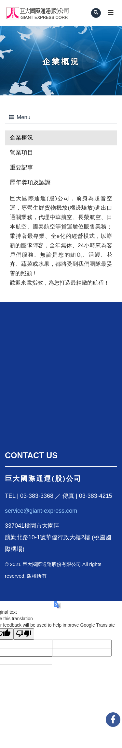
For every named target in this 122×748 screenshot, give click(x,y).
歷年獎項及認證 (30, 182)
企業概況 (21, 137)
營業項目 (21, 152)
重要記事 (21, 167)
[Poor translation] (23, 634)
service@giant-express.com (41, 511)
